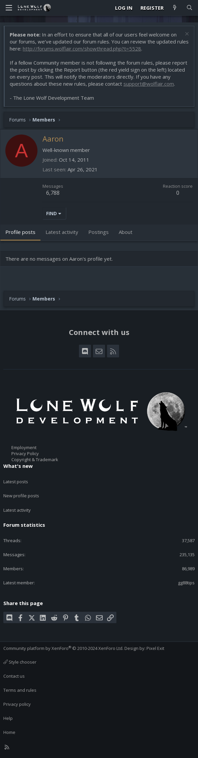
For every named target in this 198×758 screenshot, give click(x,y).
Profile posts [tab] (20, 232)
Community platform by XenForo (63, 648)
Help (8, 718)
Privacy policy (17, 704)
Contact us (14, 676)
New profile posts (21, 496)
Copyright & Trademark (34, 459)
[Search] (189, 8)
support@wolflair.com (148, 83)
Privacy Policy (25, 453)
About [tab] (125, 232)
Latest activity (17, 510)
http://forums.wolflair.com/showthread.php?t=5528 (82, 48)
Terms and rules (19, 690)
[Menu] (8, 7)
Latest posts (15, 482)
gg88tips (186, 583)
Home (9, 732)
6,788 (53, 192)
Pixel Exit (155, 648)
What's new (18, 465)
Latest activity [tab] (61, 232)
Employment (23, 447)
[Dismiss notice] (186, 34)
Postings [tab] (98, 232)
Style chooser (19, 662)
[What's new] (175, 8)
